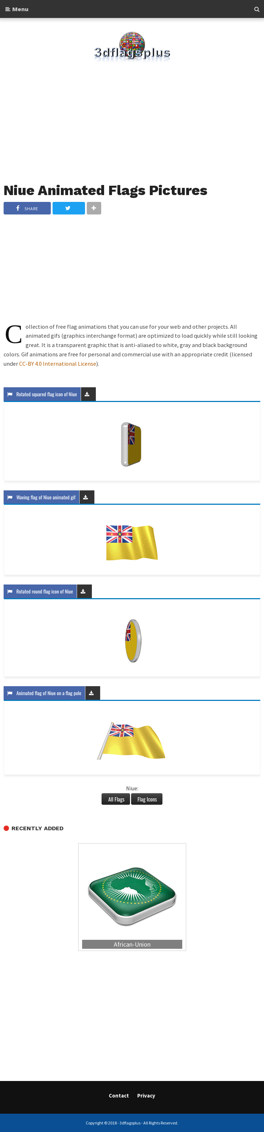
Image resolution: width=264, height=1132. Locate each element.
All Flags (115, 799)
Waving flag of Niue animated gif (41, 497)
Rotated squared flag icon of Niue (42, 394)
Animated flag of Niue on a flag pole (44, 693)
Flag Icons (147, 799)
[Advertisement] (132, 118)
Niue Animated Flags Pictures (105, 190)
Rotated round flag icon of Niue (40, 591)
